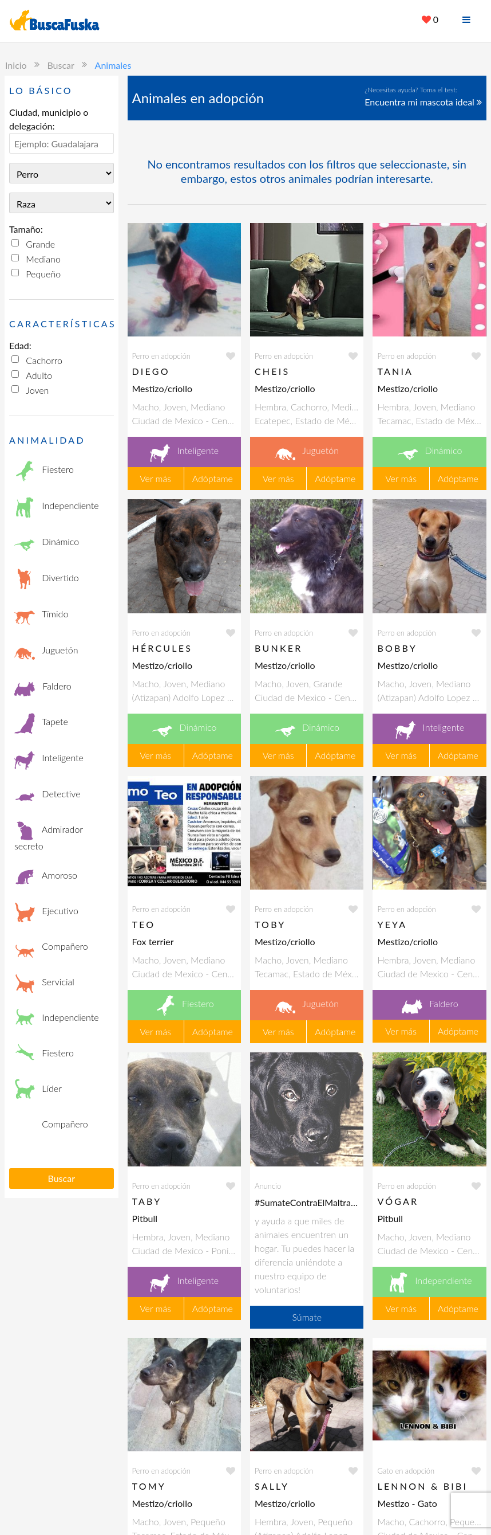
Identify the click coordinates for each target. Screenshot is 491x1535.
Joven (37, 390)
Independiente (56, 507)
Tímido (41, 615)
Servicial (44, 983)
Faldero (43, 687)
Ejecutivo (46, 912)
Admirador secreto (48, 835)
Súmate (307, 1316)
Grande (40, 243)
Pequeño (43, 273)
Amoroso (45, 876)
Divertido (46, 579)
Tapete (41, 723)
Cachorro (44, 360)
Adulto (39, 375)
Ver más (155, 478)
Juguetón (46, 651)
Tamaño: (26, 229)
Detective (47, 795)
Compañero (51, 947)
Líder (38, 1089)
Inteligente (49, 759)
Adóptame (212, 478)
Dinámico (46, 543)
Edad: (20, 345)
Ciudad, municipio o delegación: (48, 119)
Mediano (43, 258)
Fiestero (44, 470)
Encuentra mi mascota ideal (423, 101)
